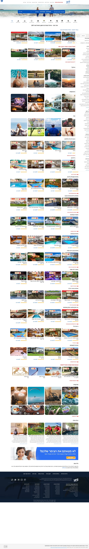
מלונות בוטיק (27, 490)
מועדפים (24, 2)
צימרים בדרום (57, 488)
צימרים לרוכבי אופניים (35, 495)
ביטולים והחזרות (56, 473)
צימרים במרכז (57, 486)
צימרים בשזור (47, 488)
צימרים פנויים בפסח (59, 2)
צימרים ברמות (47, 495)
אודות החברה (75, 493)
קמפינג (38, 494)
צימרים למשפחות (41, 2)
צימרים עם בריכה (36, 497)
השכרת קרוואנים (34, 2)
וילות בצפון (27, 486)
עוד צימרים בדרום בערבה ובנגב (72, 212)
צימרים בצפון (52, 2)
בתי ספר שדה (37, 496)
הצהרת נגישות (41, 473)
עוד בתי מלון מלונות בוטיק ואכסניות (71, 324)
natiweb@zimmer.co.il (73, 491)
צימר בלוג (34, 473)
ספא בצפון (27, 489)
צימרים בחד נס (47, 486)
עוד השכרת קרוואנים (74, 231)
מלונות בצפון (27, 491)
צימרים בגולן (58, 492)
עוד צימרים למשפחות (73, 361)
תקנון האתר (48, 473)
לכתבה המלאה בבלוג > (23, 443)
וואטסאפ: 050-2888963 (74, 488)
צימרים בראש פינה (47, 494)
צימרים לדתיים (37, 489)
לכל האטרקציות (74, 416)
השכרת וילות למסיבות (25, 488)
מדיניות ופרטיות (64, 473)
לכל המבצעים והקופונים (73, 380)
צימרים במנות (47, 496)
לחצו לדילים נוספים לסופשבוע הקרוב (71, 62)
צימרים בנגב (58, 489)
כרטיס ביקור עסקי (26, 473)
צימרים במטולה (47, 490)
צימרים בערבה (57, 490)
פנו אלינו (64, 467)
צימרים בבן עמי (47, 491)
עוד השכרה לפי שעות (73, 286)
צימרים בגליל (57, 494)
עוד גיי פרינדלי (75, 343)
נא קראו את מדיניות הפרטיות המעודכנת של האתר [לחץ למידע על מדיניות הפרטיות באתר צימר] (58, 547)
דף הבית (76, 492)
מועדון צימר (76, 495)
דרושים (76, 496)
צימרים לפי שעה (36, 492)
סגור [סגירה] (5, 546)
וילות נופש (27, 485)
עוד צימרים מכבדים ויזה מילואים (72, 155)
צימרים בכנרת (57, 491)
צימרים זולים (37, 486)
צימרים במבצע (37, 485)
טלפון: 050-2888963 (74, 486)
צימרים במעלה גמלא (46, 497)
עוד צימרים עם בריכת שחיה (73, 267)
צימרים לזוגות (47, 2)
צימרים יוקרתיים (36, 488)
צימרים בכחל (47, 489)
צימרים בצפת (47, 492)
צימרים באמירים (47, 485)
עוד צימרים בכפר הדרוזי (73, 305)
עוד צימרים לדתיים (74, 174)
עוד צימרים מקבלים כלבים (73, 193)
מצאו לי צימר (29, 2)
